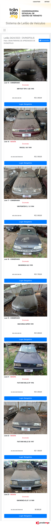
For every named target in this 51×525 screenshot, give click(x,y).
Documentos (44, 40)
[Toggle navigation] (4, 30)
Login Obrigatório (25, 104)
